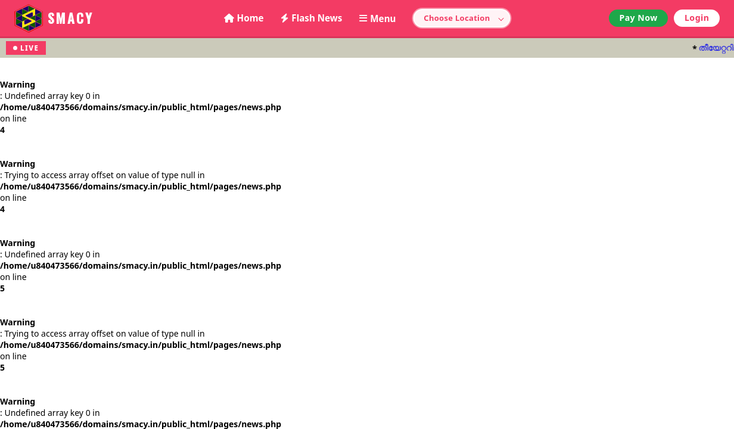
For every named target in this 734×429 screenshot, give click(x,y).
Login (697, 17)
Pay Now (638, 17)
